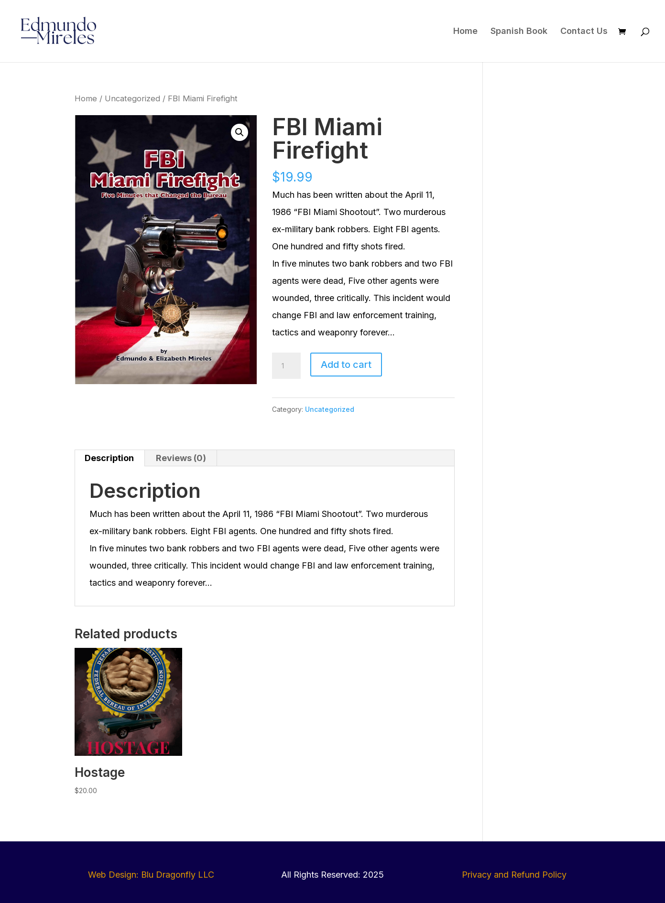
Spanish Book (519, 32)
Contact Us (584, 32)
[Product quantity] (286, 366)
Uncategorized (132, 98)
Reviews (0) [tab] (181, 458)
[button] (239, 132)
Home (465, 32)
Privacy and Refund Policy (514, 875)
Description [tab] (109, 458)
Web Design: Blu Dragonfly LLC (151, 875)
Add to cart (346, 364)
